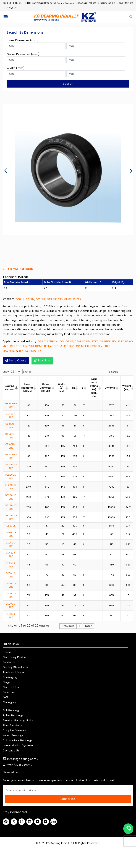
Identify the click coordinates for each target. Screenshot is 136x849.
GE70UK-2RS (11, 595)
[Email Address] (68, 790)
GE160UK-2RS (11, 446)
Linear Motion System (18, 745)
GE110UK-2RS (11, 415)
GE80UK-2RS (11, 605)
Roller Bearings (13, 715)
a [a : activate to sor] (82, 387)
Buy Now (42, 360)
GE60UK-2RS (11, 585)
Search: (121, 371)
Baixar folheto (125, 2)
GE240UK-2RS (11, 486)
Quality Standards (15, 667)
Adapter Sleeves (14, 730)
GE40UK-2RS (11, 554)
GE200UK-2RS (11, 466)
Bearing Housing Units (18, 720)
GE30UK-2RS (11, 534)
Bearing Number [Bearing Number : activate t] (10, 387)
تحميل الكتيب (10, 7)
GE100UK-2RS (11, 405)
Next (88, 626)
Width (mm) (16, 68)
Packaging (10, 677)
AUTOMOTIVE (64, 341)
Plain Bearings (12, 725)
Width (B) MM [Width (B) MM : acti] (61, 388)
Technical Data (13, 672)
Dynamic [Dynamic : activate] (110, 387)
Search (68, 84)
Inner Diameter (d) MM (27, 388)
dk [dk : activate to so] (73, 387)
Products (9, 662)
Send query (15, 360)
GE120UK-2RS (11, 425)
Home (7, 652)
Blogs (6, 682)
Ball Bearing (11, 710)
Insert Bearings (13, 735)
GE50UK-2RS (11, 575)
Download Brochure (43, 2)
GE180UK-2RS (72, 299)
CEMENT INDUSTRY (86, 341)
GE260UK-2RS (11, 496)
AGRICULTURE (46, 341)
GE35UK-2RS (55, 299)
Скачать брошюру (65, 2)
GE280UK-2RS (11, 507)
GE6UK (20, 299)
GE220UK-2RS (11, 476)
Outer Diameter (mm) (23, 54)
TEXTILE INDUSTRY (30, 350)
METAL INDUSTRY (91, 346)
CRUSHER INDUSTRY (112, 341)
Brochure (9, 692)
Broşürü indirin (106, 2)
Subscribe (68, 799)
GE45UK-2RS (11, 564)
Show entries (17, 371)
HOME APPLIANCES (46, 346)
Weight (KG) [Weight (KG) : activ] (126, 387)
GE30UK (41, 299)
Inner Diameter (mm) (23, 40)
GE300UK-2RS (11, 517)
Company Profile (14, 657)
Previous (68, 626)
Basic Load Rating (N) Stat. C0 (94, 387)
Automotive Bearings (17, 740)
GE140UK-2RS (11, 435)
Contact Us (11, 687)
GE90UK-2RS (11, 615)
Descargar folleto (86, 2)
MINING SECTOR (70, 346)
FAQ (5, 697)
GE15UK (29, 299)
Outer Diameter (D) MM (45, 388)
